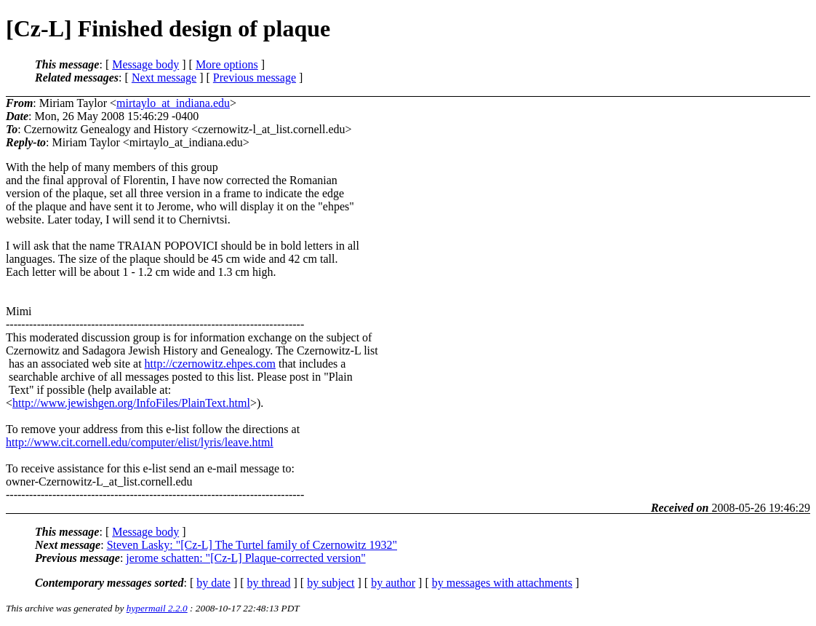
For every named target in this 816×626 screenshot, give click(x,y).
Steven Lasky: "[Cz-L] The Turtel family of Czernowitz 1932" (252, 545)
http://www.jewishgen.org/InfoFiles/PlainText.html (131, 403)
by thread (269, 583)
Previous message (254, 77)
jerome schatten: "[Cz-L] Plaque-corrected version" (245, 558)
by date (213, 583)
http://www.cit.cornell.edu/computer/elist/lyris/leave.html (139, 442)
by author (393, 583)
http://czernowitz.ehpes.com (210, 363)
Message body (145, 64)
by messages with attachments (502, 583)
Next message (164, 77)
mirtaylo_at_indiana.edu (173, 103)
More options (227, 64)
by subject (330, 583)
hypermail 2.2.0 (157, 608)
